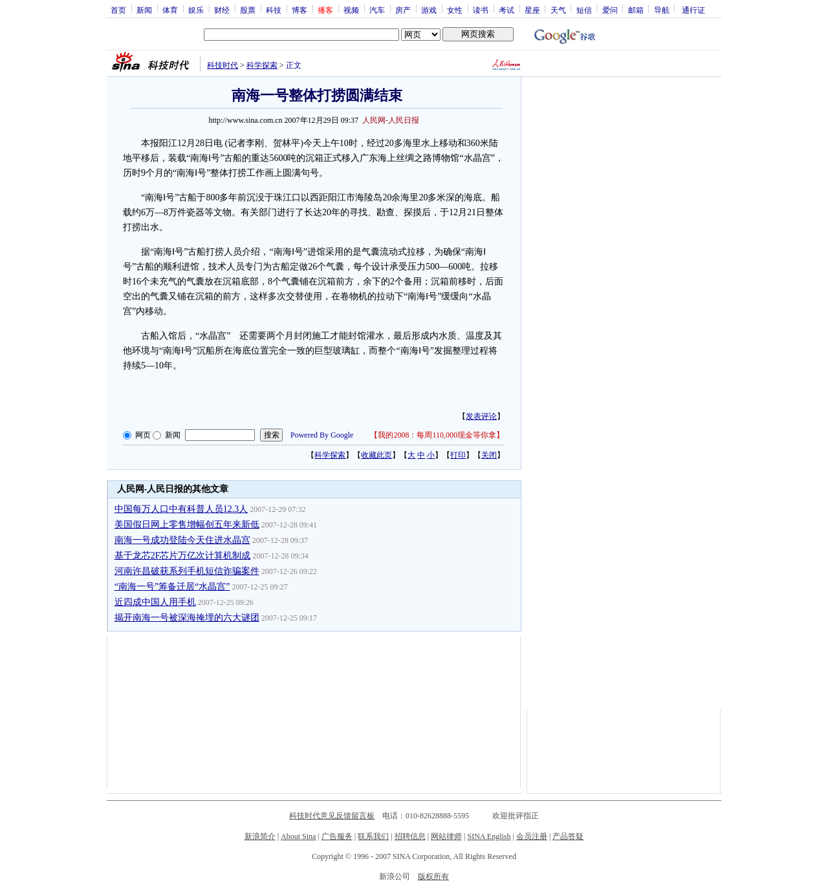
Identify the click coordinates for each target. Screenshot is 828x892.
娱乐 (196, 10)
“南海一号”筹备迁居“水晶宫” (172, 586)
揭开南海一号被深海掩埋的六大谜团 (186, 617)
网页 (143, 435)
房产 (403, 10)
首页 (118, 10)
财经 (222, 10)
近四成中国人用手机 (155, 602)
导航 (662, 10)
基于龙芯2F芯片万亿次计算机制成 (182, 555)
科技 (273, 10)
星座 (532, 10)
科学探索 (262, 65)
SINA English (488, 836)
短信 (584, 10)
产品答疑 (567, 836)
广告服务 (337, 836)
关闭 (489, 455)
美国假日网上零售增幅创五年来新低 (186, 524)
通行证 (693, 10)
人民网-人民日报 (390, 120)
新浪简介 (260, 836)
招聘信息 (410, 836)
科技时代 (222, 65)
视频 (351, 10)
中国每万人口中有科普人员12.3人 (181, 509)
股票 (248, 10)
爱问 (610, 10)
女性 (455, 10)
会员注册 (531, 836)
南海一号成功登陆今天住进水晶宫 (182, 540)
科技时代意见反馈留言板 (332, 815)
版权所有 (433, 876)
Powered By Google (321, 435)
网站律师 (446, 836)
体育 (170, 10)
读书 (480, 10)
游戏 (429, 10)
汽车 (377, 10)
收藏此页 (376, 455)
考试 (506, 10)
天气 (558, 10)
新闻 (144, 10)
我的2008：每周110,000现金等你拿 (437, 435)
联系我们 (373, 836)
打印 (458, 455)
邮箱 (636, 10)
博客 (299, 10)
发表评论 (481, 416)
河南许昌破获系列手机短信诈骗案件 (186, 571)
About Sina (298, 836)
